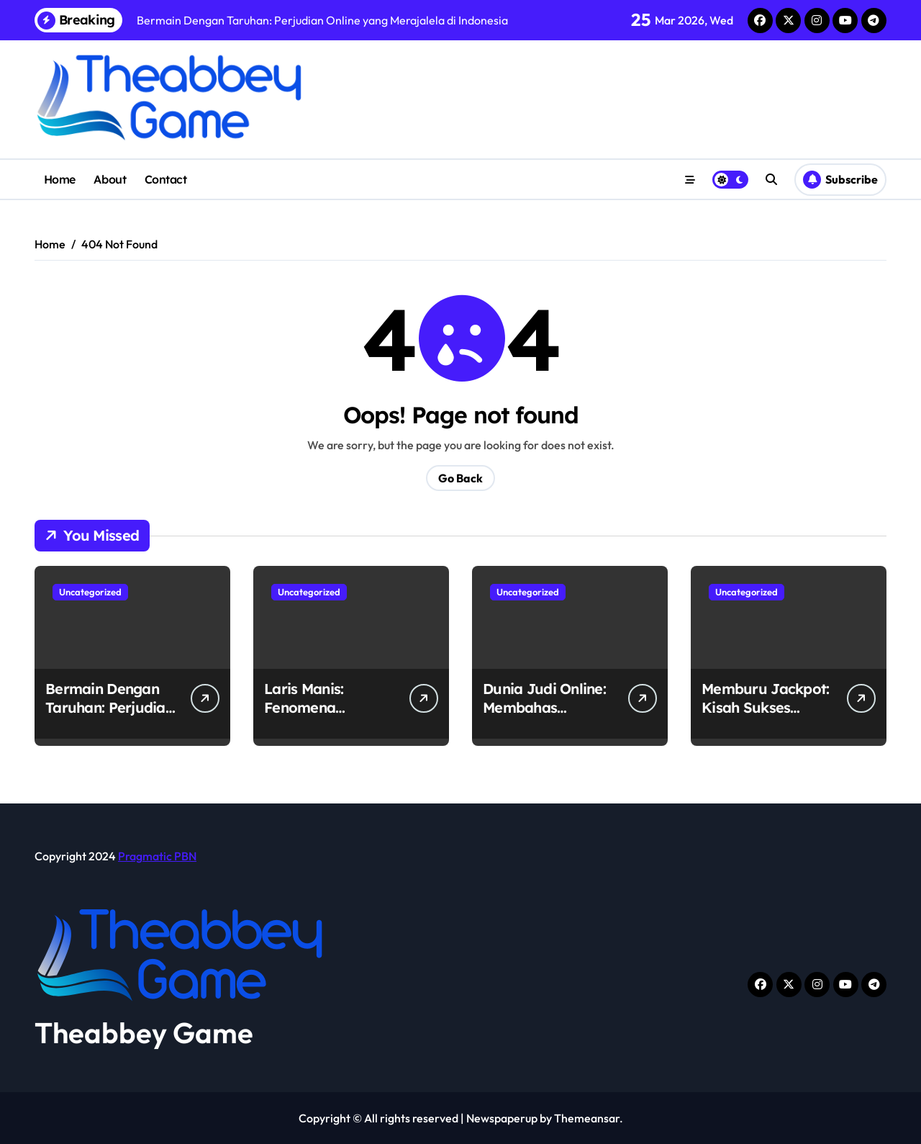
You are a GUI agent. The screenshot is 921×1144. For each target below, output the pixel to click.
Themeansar (587, 1118)
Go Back (460, 478)
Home (60, 179)
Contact (166, 179)
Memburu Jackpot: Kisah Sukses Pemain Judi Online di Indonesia (767, 717)
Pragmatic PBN (157, 856)
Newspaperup (501, 1118)
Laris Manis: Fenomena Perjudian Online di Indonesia (328, 717)
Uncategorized (90, 592)
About (110, 179)
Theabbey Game (144, 1032)
